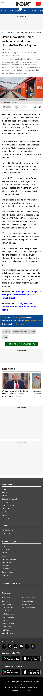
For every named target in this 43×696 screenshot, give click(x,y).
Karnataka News (8, 633)
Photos (4, 553)
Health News (6, 575)
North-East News (8, 614)
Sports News (6, 562)
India (34, 11)
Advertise (5, 496)
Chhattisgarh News (8, 623)
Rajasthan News (27, 601)
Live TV (4, 512)
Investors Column (8, 505)
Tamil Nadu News (8, 617)
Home (3, 11)
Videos (27, 11)
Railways (6, 332)
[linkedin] (27, 646)
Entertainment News (9, 559)
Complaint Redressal (9, 499)
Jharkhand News (8, 607)
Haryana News (7, 604)
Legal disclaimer (19, 687)
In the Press (6, 502)
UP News (5, 620)
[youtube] (21, 646)
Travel (17, 32)
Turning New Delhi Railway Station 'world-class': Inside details (19, 306)
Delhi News (6, 601)
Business (10, 32)
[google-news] (32, 646)
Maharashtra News (28, 598)
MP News (5, 611)
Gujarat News (6, 627)
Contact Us (6, 489)
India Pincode (6, 533)
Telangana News (27, 604)
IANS (11, 50)
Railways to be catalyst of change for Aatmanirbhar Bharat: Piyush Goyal (21, 294)
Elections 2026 (14, 11)
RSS (30, 690)
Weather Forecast (8, 530)
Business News (7, 572)
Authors (4, 515)
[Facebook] (4, 646)
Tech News (6, 565)
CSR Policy (15, 690)
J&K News (5, 630)
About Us (5, 493)
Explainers (5, 569)
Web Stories (6, 518)
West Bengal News (28, 607)
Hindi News (6, 509)
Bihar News (6, 598)
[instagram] (15, 646)
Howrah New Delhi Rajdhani (24, 332)
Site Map (8, 687)
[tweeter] (9, 646)
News (3, 32)
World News (6, 549)
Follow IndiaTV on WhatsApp (21, 344)
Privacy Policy (33, 687)
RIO (23, 690)
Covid (5, 337)
